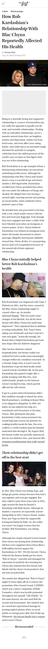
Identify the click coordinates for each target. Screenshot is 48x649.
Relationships (17, 11)
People (15, 315)
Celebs (5, 11)
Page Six (25, 217)
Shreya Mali (10, 52)
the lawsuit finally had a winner (29, 616)
